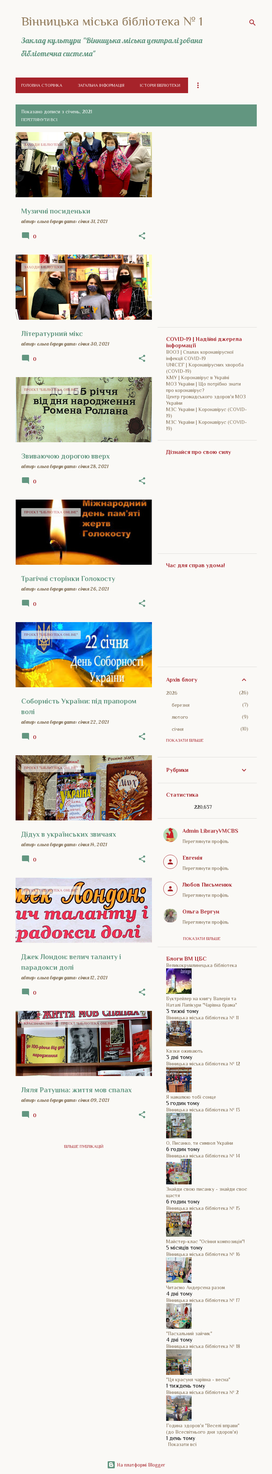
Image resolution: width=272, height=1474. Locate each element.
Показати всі (182, 1444)
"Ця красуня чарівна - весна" (198, 1379)
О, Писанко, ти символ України (199, 1143)
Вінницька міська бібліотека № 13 (203, 1109)
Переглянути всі (39, 119)
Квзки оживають (184, 1051)
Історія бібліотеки (160, 85)
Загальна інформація (101, 85)
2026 (171, 693)
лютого (180, 717)
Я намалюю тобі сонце (191, 1097)
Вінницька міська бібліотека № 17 (203, 1300)
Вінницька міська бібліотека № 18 (203, 1346)
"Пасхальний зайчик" (189, 1333)
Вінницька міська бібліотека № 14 (203, 1156)
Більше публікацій (83, 1146)
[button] (142, 236)
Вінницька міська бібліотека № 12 (203, 1063)
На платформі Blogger (136, 1465)
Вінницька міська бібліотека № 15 (203, 1208)
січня (177, 729)
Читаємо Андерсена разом (195, 1287)
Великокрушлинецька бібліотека (201, 965)
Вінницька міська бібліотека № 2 (202, 1392)
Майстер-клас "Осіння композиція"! (205, 1241)
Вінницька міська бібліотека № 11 (202, 1017)
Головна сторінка (41, 85)
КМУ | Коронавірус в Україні (197, 377)
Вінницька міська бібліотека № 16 (203, 1254)
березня (180, 705)
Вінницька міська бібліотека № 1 (112, 21)
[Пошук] (252, 22)
